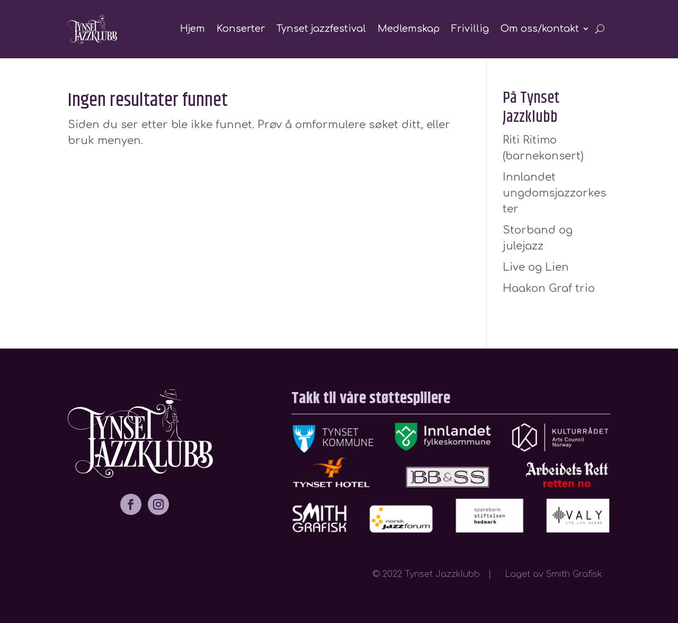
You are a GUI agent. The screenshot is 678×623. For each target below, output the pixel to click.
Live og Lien (536, 267)
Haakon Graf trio (549, 288)
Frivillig (470, 28)
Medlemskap (409, 28)
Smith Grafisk (578, 574)
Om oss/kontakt (540, 28)
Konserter (241, 28)
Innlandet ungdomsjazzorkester (554, 193)
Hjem (192, 28)
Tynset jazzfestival (321, 28)
